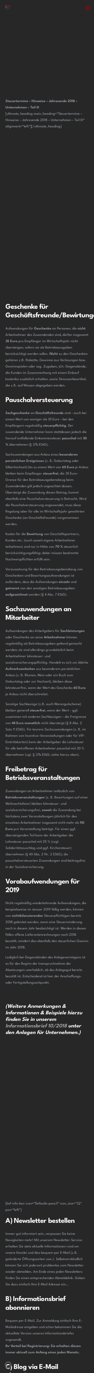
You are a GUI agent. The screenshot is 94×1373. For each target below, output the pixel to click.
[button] (87, 8)
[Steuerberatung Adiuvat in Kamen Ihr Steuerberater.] (8, 8)
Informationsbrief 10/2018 (36, 1026)
